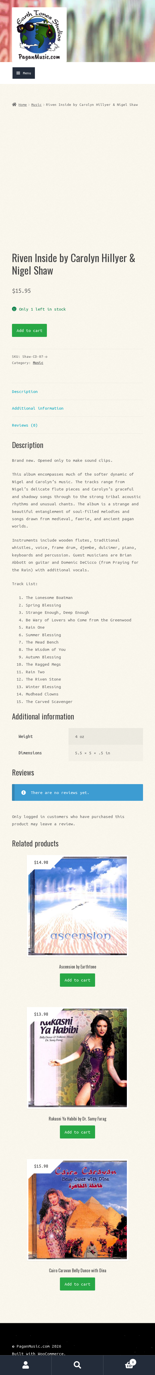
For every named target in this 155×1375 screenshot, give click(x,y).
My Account (26, 1365)
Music (36, 104)
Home (22, 104)
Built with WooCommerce (38, 1342)
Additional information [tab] (38, 396)
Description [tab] (25, 380)
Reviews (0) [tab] (25, 413)
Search (77, 1365)
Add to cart (29, 319)
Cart (120, 1361)
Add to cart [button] (77, 968)
